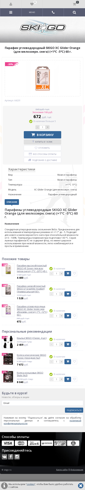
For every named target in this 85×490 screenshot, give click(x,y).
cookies (31, 484)
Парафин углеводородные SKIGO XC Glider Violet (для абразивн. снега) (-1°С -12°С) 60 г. (32, 310)
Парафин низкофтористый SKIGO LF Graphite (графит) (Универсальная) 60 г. (31, 289)
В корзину (42, 135)
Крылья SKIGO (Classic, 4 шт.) (32, 338)
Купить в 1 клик (42, 141)
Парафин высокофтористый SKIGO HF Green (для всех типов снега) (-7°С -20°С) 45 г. (32, 268)
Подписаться (74, 410)
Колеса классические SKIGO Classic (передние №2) (31, 356)
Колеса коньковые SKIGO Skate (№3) (30, 374)
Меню (32, 12)
